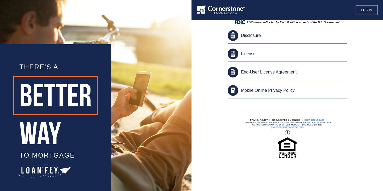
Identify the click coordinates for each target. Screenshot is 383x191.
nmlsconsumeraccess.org (287, 127)
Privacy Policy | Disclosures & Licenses (275, 120)
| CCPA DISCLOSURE (312, 120)
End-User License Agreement (269, 72)
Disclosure (251, 35)
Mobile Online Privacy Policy (268, 90)
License (248, 53)
